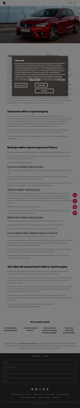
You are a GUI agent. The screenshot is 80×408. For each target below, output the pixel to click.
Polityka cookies (61, 79)
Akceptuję (44, 90)
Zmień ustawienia (21, 85)
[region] (40, 76)
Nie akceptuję (41, 85)
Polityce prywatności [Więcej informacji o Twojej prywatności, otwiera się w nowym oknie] (34, 79)
